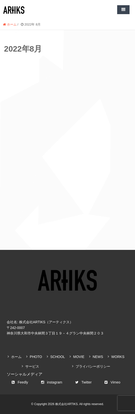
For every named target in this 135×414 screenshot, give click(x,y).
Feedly (20, 382)
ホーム (16, 357)
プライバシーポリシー (93, 366)
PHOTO (36, 357)
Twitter (83, 382)
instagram (51, 382)
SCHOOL (57, 357)
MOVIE (78, 357)
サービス (32, 366)
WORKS (117, 357)
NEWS (98, 357)
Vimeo (112, 382)
